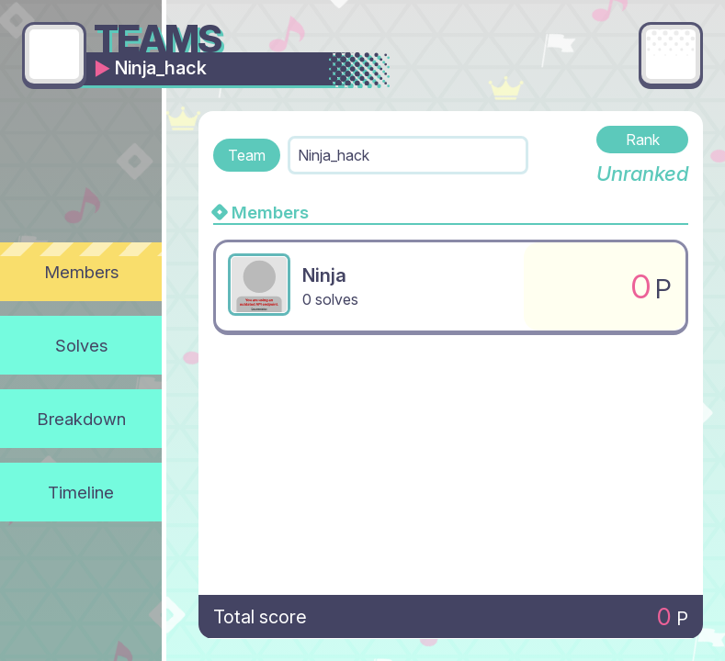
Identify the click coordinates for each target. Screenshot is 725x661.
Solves (81, 345)
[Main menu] (670, 54)
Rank (643, 139)
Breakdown (81, 419)
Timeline (81, 492)
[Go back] (54, 54)
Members (81, 272)
